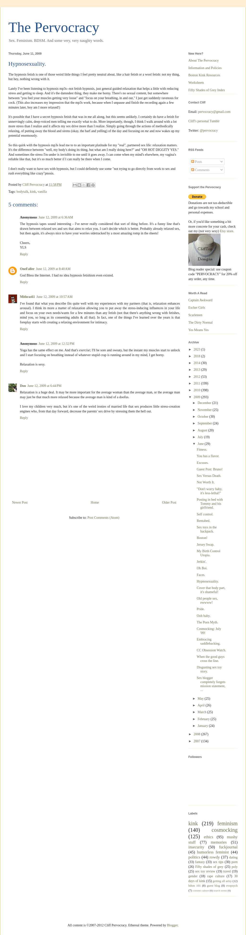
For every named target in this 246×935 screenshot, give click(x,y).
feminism (227, 823)
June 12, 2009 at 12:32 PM (56, 344)
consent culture (201, 890)
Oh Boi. (202, 568)
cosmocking (225, 830)
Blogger (172, 925)
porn (234, 862)
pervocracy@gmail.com (214, 112)
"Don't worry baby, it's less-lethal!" (209, 491)
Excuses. (203, 463)
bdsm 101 (194, 885)
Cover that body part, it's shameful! (211, 590)
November (205, 410)
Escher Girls (196, 307)
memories (219, 842)
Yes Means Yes (198, 330)
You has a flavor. (208, 456)
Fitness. (202, 449)
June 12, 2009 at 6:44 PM (44, 386)
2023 (197, 349)
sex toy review (205, 871)
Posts (196, 162)
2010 (197, 390)
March (202, 712)
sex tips (218, 862)
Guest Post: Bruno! (209, 469)
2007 (197, 741)
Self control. (205, 514)
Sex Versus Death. (209, 476)
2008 (197, 734)
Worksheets (196, 82)
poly (235, 867)
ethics (208, 837)
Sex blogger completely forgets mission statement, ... (211, 684)
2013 (197, 369)
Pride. (201, 609)
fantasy (200, 862)
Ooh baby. (203, 616)
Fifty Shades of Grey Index (206, 90)
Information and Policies (204, 68)
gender (192, 876)
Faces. (201, 575)
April (201, 705)
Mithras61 (27, 297)
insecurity (196, 847)
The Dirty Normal (200, 322)
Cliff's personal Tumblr (204, 121)
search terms (220, 890)
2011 (197, 383)
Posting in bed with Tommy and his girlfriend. (210, 504)
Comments (200, 170)
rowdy (214, 857)
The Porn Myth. (207, 622)
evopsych (232, 885)
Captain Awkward (200, 300)
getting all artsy (222, 881)
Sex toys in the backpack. (207, 529)
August (202, 430)
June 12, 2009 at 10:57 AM (54, 297)
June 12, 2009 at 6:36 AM (56, 217)
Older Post (169, 502)
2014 (197, 363)
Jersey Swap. (205, 544)
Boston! (202, 538)
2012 (197, 376)
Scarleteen (195, 315)
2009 (197, 397)
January (203, 726)
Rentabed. (203, 521)
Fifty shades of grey (209, 867)
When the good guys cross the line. (210, 659)
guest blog (213, 885)
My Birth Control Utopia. (208, 553)
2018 (197, 356)
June (200, 444)
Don (23, 386)
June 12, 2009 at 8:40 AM (53, 269)
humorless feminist (213, 852)
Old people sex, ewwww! (207, 600)
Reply (24, 254)
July (200, 437)
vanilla (42, 191)
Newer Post (20, 502)
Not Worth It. (206, 482)
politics (194, 857)
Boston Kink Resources (204, 75)
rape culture (216, 876)
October (203, 416)
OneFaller (27, 269)
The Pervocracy (53, 27)
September (205, 423)
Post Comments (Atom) (103, 517)
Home (95, 502)
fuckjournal (228, 847)
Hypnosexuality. (208, 581)
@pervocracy (209, 130)
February (203, 719)
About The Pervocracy (203, 60)
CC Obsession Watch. (211, 650)
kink (33, 191)
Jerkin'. (201, 562)
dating (233, 857)
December (204, 403)
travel (227, 871)
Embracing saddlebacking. (209, 641)
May (200, 698)
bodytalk (22, 191)
